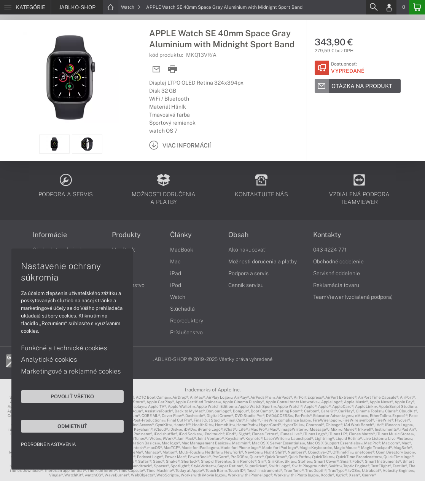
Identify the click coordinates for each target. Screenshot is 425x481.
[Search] (373, 7)
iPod (175, 285)
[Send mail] (156, 69)
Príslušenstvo (186, 332)
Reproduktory (186, 320)
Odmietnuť (72, 426)
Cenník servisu (246, 285)
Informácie (50, 234)
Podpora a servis (248, 273)
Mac (175, 261)
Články (181, 234)
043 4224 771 (330, 250)
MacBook (181, 250)
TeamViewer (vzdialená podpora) (353, 297)
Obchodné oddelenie (338, 261)
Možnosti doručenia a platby (262, 261)
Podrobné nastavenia (48, 444)
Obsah (238, 234)
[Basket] (417, 7)
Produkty (126, 234)
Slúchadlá (182, 309)
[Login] (388, 7)
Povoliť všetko (72, 396)
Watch (131, 7)
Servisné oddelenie (336, 273)
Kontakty (327, 234)
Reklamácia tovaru (336, 285)
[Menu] (25, 7)
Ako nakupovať (246, 250)
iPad (175, 273)
